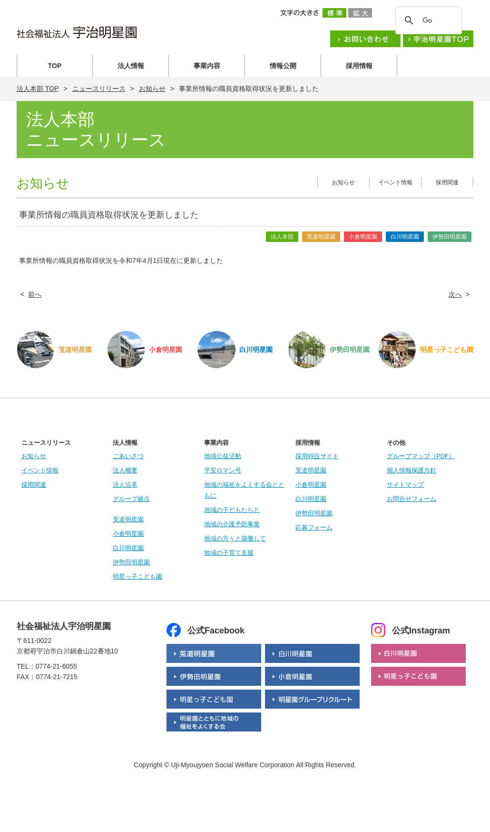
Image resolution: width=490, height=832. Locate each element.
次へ (455, 294)
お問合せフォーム (411, 498)
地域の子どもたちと (232, 509)
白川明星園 (128, 547)
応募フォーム (314, 527)
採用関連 (447, 182)
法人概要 (125, 470)
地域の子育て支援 (229, 552)
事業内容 (207, 66)
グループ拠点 (131, 498)
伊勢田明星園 (131, 562)
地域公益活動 (222, 456)
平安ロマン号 (222, 470)
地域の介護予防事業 (232, 524)
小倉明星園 (128, 533)
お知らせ (152, 88)
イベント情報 (395, 182)
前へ (34, 294)
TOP (55, 66)
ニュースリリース (99, 88)
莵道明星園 (128, 519)
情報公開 (283, 66)
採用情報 (359, 66)
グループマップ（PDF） (421, 456)
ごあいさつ (128, 456)
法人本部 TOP (38, 88)
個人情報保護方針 (411, 470)
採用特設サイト (317, 456)
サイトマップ (405, 484)
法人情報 (131, 66)
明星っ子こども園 (137, 576)
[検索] (427, 20)
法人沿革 (125, 484)
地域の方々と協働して (235, 538)
